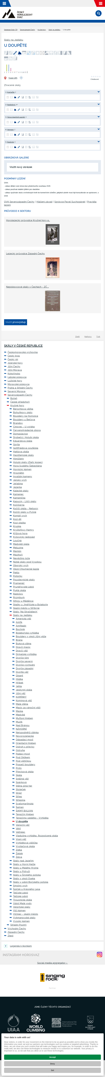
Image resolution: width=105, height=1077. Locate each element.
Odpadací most (24, 739)
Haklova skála (21, 451)
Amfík (19, 622)
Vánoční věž (23, 825)
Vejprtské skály (21, 907)
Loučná (17, 540)
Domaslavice (20, 434)
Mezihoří (18, 554)
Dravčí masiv (23, 647)
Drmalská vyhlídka (26, 654)
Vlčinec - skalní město (25, 914)
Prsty (19, 768)
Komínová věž (24, 700)
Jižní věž (20, 693)
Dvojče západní (24, 668)
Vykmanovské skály (24, 917)
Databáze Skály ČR (10, 30)
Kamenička (19, 498)
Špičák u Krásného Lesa (26, 889)
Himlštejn (18, 458)
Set (52, 1070)
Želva (19, 857)
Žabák (19, 853)
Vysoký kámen (21, 921)
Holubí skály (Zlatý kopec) (28, 462)
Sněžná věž (22, 778)
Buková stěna (23, 643)
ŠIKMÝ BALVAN (24, 810)
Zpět (77, 337)
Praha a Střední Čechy (20, 388)
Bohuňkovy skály (23, 412)
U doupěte (22, 821)
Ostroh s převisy (25, 746)
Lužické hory (15, 380)
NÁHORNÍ (21, 729)
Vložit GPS (12, 78)
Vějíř (18, 828)
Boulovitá (10, 142)
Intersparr (10, 130)
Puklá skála (19, 590)
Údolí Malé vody (22, 903)
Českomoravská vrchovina (23, 352)
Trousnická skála (22, 900)
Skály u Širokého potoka (27, 875)
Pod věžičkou (23, 761)
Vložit (15, 322)
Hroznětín (18, 473)
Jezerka (17, 487)
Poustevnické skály (24, 579)
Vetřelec (20, 832)
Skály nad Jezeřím (23, 860)
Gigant (19, 675)
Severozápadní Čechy (27, 30)
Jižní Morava (15, 370)
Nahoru (88, 337)
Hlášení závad (44, 201)
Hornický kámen (22, 469)
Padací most (23, 754)
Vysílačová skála (25, 846)
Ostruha (20, 750)
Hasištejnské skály (23, 455)
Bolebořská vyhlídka (27, 633)
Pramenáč (19, 583)
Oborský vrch (20, 565)
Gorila (16, 444)
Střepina (20, 800)
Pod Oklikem (23, 757)
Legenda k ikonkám (18, 946)
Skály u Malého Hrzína (25, 868)
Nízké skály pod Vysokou (27, 562)
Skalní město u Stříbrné (26, 608)
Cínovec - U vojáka (24, 426)
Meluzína (18, 547)
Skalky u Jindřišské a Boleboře (30, 604)
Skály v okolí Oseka (24, 878)
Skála (19, 775)
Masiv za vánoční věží (28, 707)
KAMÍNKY (21, 697)
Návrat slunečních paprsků (16, 117)
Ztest (10, 935)
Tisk (98, 337)
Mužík (19, 722)
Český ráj (13, 359)
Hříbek (19, 682)
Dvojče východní (25, 665)
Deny (52, 1064)
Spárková (21, 782)
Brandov (18, 423)
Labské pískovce (17, 377)
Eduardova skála (22, 441)
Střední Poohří (18, 925)
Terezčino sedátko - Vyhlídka (32, 818)
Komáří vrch (20, 515)
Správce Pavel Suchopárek (69, 201)
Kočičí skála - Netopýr (25, 508)
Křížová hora (20, 533)
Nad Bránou (23, 725)
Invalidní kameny (22, 476)
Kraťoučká (10, 92)
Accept (52, 1057)
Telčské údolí (20, 892)
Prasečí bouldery (25, 764)
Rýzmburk (19, 597)
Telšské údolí (20, 896)
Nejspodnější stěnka (27, 732)
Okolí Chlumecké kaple (26, 569)
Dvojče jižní (22, 658)
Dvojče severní (24, 661)
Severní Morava (16, 391)
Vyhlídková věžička (27, 843)
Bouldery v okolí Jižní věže (31, 636)
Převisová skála (25, 771)
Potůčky (17, 576)
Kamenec (18, 494)
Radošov (18, 594)
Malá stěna (22, 704)
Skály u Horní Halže (24, 864)
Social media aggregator (52, 963)
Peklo (16, 572)
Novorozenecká (25, 736)
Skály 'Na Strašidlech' (25, 611)
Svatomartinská (24, 803)
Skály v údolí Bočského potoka (30, 882)
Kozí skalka (19, 522)
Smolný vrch (20, 885)
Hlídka (19, 679)
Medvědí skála (21, 544)
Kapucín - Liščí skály (24, 501)
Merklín (17, 551)
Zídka (19, 850)
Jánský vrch (20, 480)
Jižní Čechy (14, 366)
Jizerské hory (15, 363)
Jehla (19, 686)
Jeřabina (18, 483)
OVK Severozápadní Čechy (19, 201)
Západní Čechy (16, 932)
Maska (19, 711)
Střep (19, 796)
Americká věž (23, 618)
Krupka (17, 526)
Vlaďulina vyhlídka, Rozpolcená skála (37, 835)
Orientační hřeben (26, 743)
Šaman (20, 807)
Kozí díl (17, 519)
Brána (19, 640)
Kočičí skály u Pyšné (24, 512)
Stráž (19, 793)
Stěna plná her (24, 786)
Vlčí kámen (19, 910)
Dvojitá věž (22, 672)
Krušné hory (42, 30)
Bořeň (13, 398)
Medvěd (20, 714)
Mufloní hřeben (24, 718)
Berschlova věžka (23, 409)
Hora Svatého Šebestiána (27, 466)
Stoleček (21, 789)
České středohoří (20, 402)
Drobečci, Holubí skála (26, 437)
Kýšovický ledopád (24, 537)
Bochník (20, 629)
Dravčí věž (22, 650)
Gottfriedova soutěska (25, 448)
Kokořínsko (14, 373)
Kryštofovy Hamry (23, 530)
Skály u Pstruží (21, 871)
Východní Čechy (17, 928)
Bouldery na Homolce (25, 416)
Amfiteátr (21, 625)
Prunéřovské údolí (23, 587)
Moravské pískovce (19, 384)
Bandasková (11, 105)
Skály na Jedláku (54, 30)
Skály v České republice (23, 345)
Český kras (14, 356)
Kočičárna (18, 505)
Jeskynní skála (24, 690)
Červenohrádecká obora (27, 430)
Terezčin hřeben (25, 814)
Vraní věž (21, 839)
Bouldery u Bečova (24, 419)
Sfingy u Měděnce (23, 601)
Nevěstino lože (21, 558)
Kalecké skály (21, 490)
